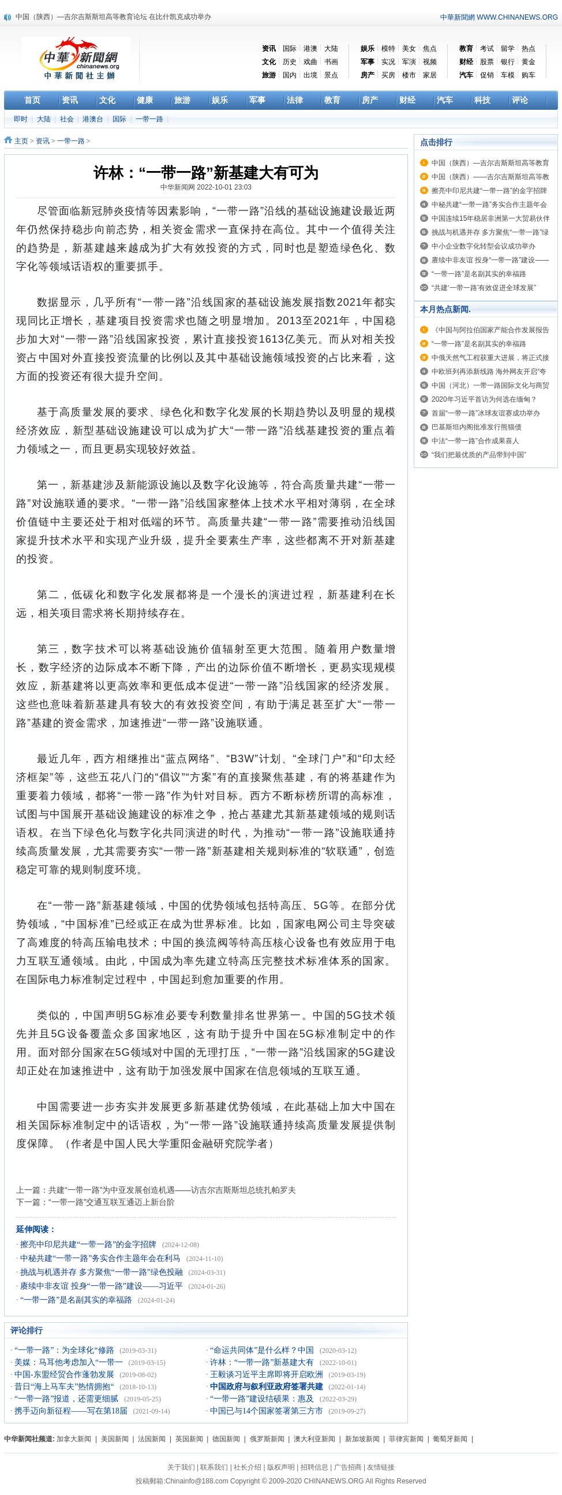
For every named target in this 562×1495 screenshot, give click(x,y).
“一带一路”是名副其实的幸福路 (77, 1300)
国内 (290, 75)
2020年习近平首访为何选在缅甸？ (484, 399)
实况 (388, 62)
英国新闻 (189, 1439)
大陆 (331, 48)
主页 (21, 141)
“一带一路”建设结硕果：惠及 (263, 1398)
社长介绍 (247, 1467)
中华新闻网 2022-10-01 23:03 (206, 187)
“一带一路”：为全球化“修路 (65, 1350)
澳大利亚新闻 (314, 1439)
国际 (290, 48)
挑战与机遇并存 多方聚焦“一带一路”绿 (490, 232)
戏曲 (310, 62)
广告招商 (348, 1467)
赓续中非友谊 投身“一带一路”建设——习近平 (102, 1286)
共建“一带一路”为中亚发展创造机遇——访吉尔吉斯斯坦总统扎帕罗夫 (172, 1189)
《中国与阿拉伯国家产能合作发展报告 (490, 330)
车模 (508, 75)
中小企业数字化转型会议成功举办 (483, 246)
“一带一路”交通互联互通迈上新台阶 (111, 1202)
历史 (290, 62)
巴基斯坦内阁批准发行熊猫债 (477, 427)
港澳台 (94, 119)
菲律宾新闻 (406, 1439)
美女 (409, 48)
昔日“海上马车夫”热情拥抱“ (65, 1386)
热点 (528, 48)
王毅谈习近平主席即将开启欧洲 (267, 1374)
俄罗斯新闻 (267, 1439)
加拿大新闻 (74, 1439)
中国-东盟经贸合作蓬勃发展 (65, 1374)
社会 (68, 119)
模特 (388, 48)
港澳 (310, 48)
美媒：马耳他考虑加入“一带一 (69, 1362)
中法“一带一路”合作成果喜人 (475, 441)
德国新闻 (226, 1439)
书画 (331, 62)
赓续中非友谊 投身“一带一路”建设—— (490, 260)
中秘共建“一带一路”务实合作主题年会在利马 (101, 1258)
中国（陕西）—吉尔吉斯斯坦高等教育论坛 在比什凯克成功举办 (113, 17)
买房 (388, 75)
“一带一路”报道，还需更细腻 (67, 1398)
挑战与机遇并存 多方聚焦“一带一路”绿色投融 (102, 1272)
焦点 (430, 48)
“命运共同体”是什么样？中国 (263, 1350)
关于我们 (181, 1467)
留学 (508, 48)
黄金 (528, 62)
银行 (508, 62)
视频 (430, 62)
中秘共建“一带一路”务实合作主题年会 (489, 205)
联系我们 (214, 1467)
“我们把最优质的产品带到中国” (479, 455)
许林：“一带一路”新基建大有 (263, 1362)
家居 (430, 75)
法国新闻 (152, 1439)
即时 (21, 119)
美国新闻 (115, 1439)
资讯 (43, 141)
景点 (331, 75)
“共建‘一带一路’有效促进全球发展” (484, 288)
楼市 (409, 75)
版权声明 (281, 1467)
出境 (310, 75)
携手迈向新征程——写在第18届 (72, 1411)
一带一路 (150, 119)
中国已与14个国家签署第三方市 (267, 1411)
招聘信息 (314, 1467)
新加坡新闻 (362, 1439)
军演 (409, 62)
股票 (487, 62)
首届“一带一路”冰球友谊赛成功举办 (486, 413)
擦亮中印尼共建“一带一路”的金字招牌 (89, 1244)
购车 (528, 75)
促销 (487, 75)
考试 (487, 48)
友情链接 (381, 1467)
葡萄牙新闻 (450, 1439)
